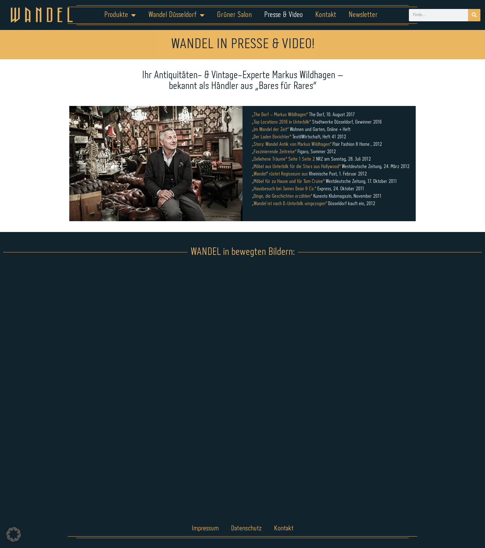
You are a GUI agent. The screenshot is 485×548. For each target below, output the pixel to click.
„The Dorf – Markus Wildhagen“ (280, 114)
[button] (13, 534)
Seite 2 (308, 159)
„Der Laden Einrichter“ (271, 137)
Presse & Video (283, 15)
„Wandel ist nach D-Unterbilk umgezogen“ (289, 203)
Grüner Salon (234, 15)
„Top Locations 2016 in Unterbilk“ (281, 122)
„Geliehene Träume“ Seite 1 (276, 159)
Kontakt (325, 15)
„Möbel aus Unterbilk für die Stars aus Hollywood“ (296, 166)
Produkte (120, 15)
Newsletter (363, 15)
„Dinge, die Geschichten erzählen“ (282, 196)
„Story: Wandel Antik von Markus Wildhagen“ (291, 144)
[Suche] (474, 15)
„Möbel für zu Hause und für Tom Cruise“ (288, 181)
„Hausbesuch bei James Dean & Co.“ (284, 189)
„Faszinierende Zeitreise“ (274, 152)
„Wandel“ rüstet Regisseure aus (280, 174)
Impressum (205, 528)
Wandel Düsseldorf (176, 15)
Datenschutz (246, 528)
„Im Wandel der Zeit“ (270, 129)
